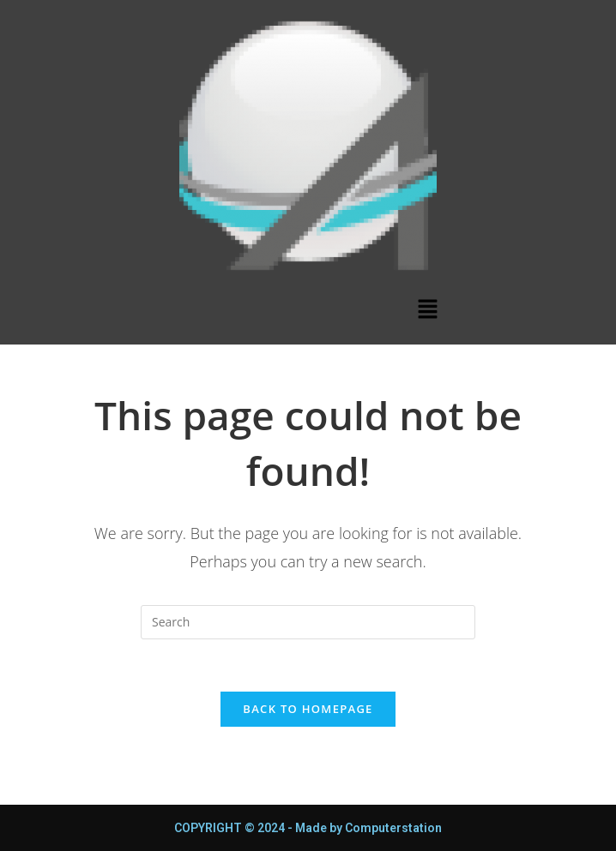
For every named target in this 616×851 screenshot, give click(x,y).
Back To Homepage (307, 708)
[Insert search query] (308, 622)
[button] (427, 309)
